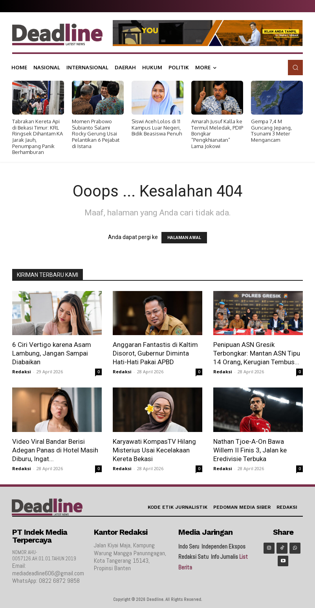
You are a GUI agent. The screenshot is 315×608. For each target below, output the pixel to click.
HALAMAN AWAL (184, 237)
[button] (295, 67)
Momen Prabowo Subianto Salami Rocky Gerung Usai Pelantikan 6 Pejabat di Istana (95, 133)
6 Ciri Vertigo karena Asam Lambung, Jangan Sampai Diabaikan (51, 353)
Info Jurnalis (224, 556)
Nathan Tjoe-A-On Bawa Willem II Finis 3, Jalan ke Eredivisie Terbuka (250, 450)
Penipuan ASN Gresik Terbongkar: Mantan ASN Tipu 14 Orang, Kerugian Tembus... (256, 353)
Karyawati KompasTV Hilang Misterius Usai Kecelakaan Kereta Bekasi (154, 450)
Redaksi (21, 371)
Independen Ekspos (223, 546)
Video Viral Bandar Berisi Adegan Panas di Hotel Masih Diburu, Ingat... (55, 450)
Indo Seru (188, 546)
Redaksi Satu (193, 556)
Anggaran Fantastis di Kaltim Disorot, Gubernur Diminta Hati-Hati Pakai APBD (155, 353)
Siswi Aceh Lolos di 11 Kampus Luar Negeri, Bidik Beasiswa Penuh (157, 127)
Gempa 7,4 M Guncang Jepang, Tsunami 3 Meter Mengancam (271, 130)
